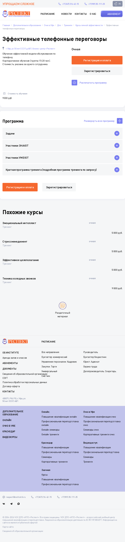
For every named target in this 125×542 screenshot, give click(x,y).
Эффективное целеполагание (20, 260)
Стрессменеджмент (14, 241)
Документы (9, 368)
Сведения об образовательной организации (24, 373)
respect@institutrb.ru (51, 4)
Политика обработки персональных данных (24, 382)
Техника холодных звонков (19, 278)
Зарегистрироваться (97, 71)
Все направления (50, 352)
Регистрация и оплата (97, 60)
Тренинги (88, 461)
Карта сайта (7, 526)
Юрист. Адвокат (91, 361)
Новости (66, 13)
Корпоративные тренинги (55, 461)
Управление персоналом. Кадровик (59, 361)
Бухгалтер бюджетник (94, 356)
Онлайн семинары (50, 429)
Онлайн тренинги (50, 434)
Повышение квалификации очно (99, 416)
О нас (93, 13)
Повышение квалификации (55, 447)
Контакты (81, 13)
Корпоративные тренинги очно (99, 434)
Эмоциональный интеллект (19, 223)
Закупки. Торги (49, 366)
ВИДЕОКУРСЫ (9, 437)
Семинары (47, 456)
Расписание (48, 13)
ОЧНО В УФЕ (8, 425)
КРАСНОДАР (8, 431)
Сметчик (46, 375)
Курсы (44, 474)
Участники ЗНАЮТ (17, 145)
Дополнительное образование (12, 413)
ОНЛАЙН (6, 420)
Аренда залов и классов (14, 357)
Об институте (10, 352)
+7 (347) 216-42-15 (70, 4)
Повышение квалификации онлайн (59, 416)
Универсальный (49, 371)
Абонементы (10, 363)
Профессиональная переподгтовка (101, 452)
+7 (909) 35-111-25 (96, 4)
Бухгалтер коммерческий (54, 356)
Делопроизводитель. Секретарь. (100, 371)
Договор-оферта (11, 386)
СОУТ (5, 377)
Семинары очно (91, 429)
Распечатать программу (93, 82)
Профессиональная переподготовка (60, 452)
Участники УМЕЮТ (17, 157)
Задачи (10, 133)
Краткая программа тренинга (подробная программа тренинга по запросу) (51, 169)
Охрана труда (90, 366)
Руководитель (90, 352)
